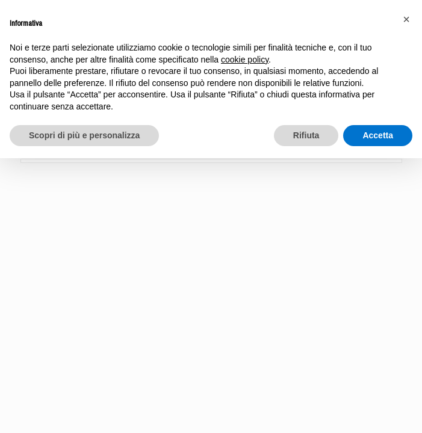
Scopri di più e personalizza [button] (84, 135)
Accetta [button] (377, 135)
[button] (406, 19)
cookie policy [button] (244, 59)
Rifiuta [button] (306, 135)
